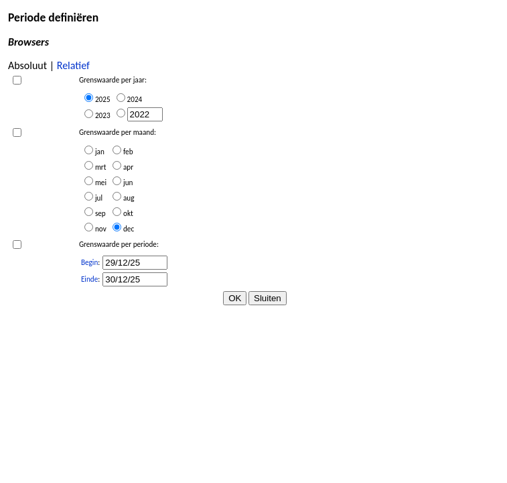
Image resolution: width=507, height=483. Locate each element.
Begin (89, 262)
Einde (89, 279)
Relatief (73, 65)
